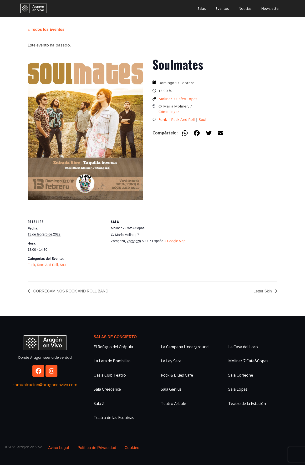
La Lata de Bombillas (112, 360)
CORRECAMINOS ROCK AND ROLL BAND (70, 291)
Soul (202, 119)
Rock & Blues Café (177, 375)
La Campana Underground (184, 346)
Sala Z (99, 403)
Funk (162, 119)
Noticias (245, 8)
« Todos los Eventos (46, 29)
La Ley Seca (171, 360)
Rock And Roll (183, 119)
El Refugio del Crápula (113, 346)
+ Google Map (174, 241)
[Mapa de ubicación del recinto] (219, 245)
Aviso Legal (58, 447)
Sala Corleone (240, 375)
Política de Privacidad (96, 447)
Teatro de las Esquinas (114, 417)
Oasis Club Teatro (110, 375)
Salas (202, 8)
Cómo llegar (168, 111)
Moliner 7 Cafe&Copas (177, 98)
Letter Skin (263, 291)
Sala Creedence (107, 389)
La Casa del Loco (243, 346)
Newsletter (270, 8)
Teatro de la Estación (247, 403)
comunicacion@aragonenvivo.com (45, 384)
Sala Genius (171, 389)
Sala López (238, 389)
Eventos (222, 8)
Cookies (132, 447)
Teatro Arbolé (173, 403)
